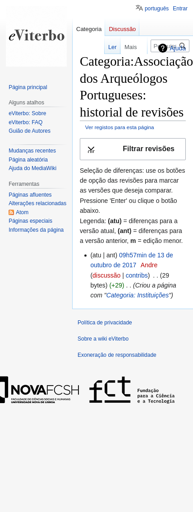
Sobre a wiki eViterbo (103, 339)
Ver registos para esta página (119, 127)
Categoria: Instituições (137, 295)
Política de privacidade (105, 322)
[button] (132, 149)
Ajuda (178, 48)
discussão (106, 275)
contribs (137, 275)
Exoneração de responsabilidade (117, 355)
